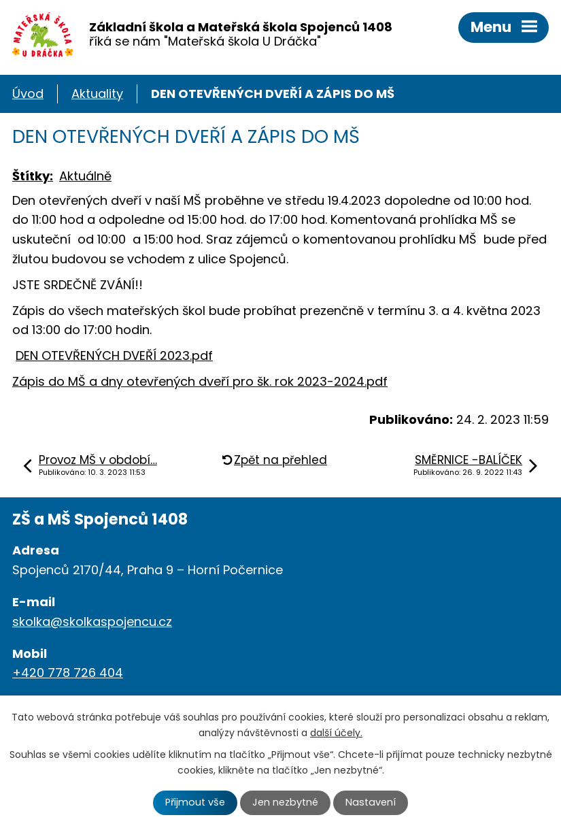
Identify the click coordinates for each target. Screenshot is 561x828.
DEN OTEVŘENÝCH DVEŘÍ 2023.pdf (114, 355)
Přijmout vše (195, 802)
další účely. (336, 733)
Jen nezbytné (285, 802)
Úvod (28, 93)
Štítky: (32, 175)
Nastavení (370, 802)
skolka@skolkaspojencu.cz (92, 621)
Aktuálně (85, 175)
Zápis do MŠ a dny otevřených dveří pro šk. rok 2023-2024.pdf (200, 381)
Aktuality (97, 93)
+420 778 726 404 (67, 672)
